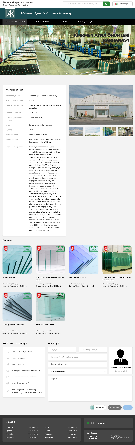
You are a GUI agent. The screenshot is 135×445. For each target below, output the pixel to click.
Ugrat (128, 407)
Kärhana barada (42, 22)
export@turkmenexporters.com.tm (26, 371)
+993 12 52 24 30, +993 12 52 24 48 (25, 352)
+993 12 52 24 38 (18, 365)
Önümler (63, 22)
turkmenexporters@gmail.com (24, 377)
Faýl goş (114, 407)
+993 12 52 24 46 (18, 358)
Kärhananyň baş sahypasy (15, 22)
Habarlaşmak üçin (85, 22)
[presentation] (63, 407)
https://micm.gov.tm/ (20, 383)
